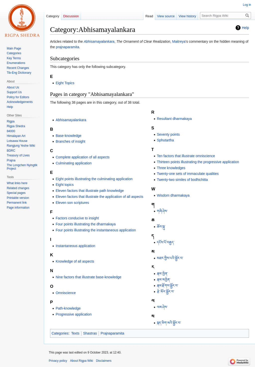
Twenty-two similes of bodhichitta (182, 180)
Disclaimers (103, 361)
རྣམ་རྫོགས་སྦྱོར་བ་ (167, 286)
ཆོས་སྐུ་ (161, 227)
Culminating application (74, 163)
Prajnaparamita (112, 333)
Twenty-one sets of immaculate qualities (188, 174)
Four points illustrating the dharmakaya (86, 224)
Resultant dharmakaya (174, 119)
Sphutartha (165, 140)
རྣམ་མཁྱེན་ (163, 280)
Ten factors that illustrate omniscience (186, 156)
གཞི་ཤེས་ (162, 211)
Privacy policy (58, 361)
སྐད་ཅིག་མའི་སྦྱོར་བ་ (169, 323)
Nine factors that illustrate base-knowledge (88, 277)
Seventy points (168, 134)
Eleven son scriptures (72, 203)
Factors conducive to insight (77, 218)
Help (245, 28)
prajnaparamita (67, 47)
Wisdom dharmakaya (173, 195)
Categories (60, 333)
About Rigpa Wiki (81, 361)
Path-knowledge (68, 308)
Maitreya (179, 41)
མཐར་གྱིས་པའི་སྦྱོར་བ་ (170, 258)
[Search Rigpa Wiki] (225, 15)
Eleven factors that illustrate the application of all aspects (99, 197)
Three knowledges (171, 168)
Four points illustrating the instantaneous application (96, 230)
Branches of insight (70, 141)
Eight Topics (65, 83)
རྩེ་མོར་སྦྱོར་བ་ (165, 292)
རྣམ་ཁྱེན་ (162, 274)
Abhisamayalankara (99, 41)
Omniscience (66, 293)
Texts (75, 333)
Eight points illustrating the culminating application (94, 179)
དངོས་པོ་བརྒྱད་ (165, 242)
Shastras (90, 333)
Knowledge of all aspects (75, 261)
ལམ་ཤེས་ (162, 307)
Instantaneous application (75, 246)
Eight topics (64, 185)
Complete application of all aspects (82, 157)
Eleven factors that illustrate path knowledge (90, 191)
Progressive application (74, 314)
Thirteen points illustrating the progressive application (198, 162)
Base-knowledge (68, 136)
